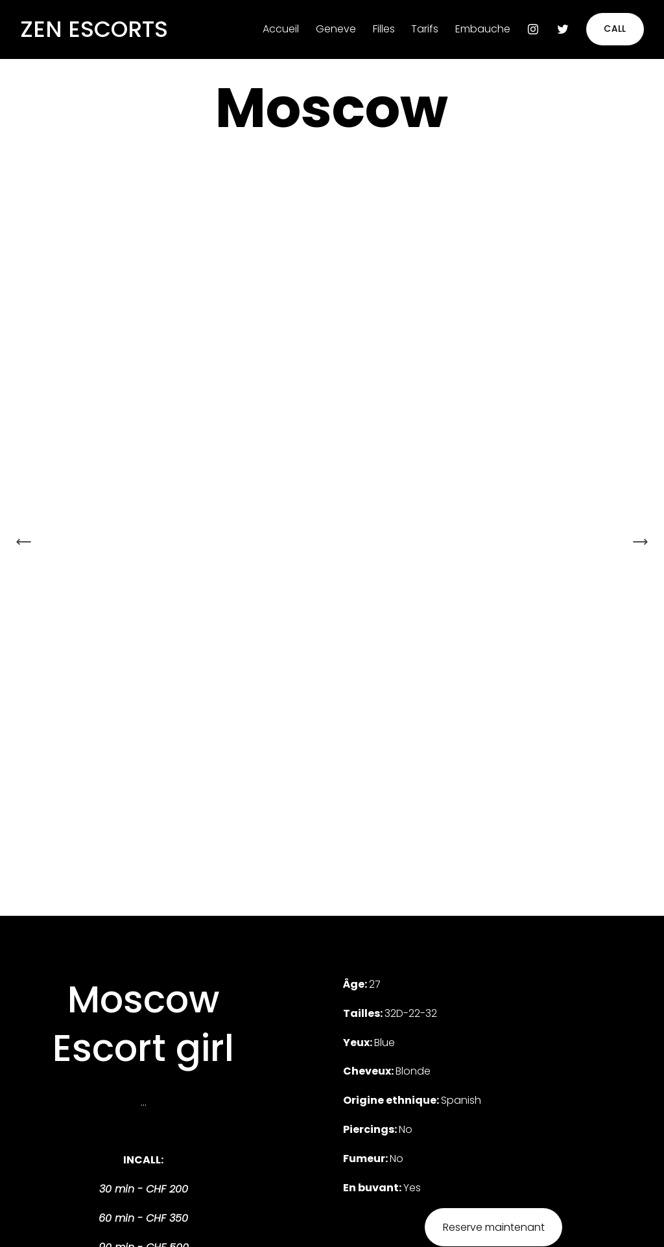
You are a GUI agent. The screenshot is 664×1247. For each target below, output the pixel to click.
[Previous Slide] (24, 542)
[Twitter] (562, 29)
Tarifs (424, 28)
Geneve (336, 28)
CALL (615, 29)
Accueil (281, 28)
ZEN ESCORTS (94, 29)
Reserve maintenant (494, 1227)
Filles (384, 28)
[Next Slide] (640, 542)
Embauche (482, 28)
